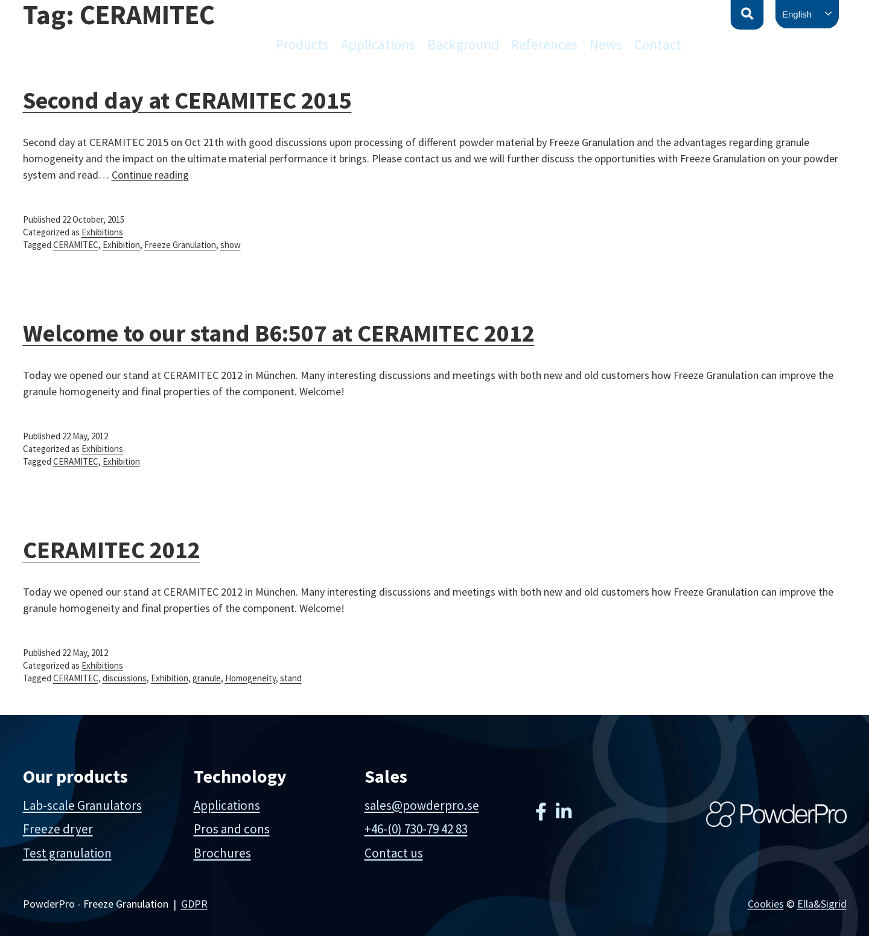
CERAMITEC (75, 244)
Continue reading (150, 175)
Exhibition (121, 244)
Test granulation (67, 853)
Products (302, 44)
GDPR (194, 904)
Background (463, 44)
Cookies (766, 904)
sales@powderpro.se (421, 805)
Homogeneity (250, 678)
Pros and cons (232, 829)
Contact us (393, 853)
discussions (125, 678)
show (230, 244)
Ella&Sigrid (822, 904)
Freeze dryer (58, 829)
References (544, 44)
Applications (378, 44)
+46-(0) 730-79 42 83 (416, 829)
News (606, 44)
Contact (657, 44)
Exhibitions (102, 232)
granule (207, 678)
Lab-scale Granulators (82, 805)
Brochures (222, 853)
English (797, 14)
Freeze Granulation (180, 244)
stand (291, 678)
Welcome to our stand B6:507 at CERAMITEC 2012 (279, 333)
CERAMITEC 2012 (111, 550)
